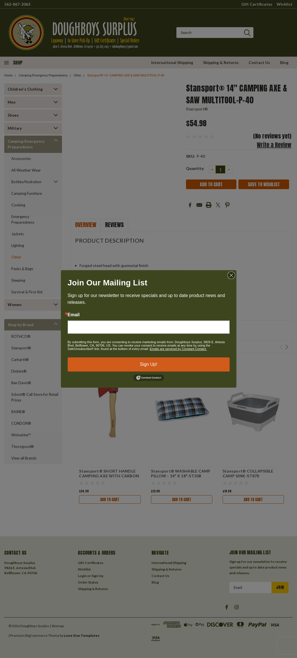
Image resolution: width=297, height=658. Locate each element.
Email (74, 315)
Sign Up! (148, 364)
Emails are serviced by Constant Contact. (178, 349)
